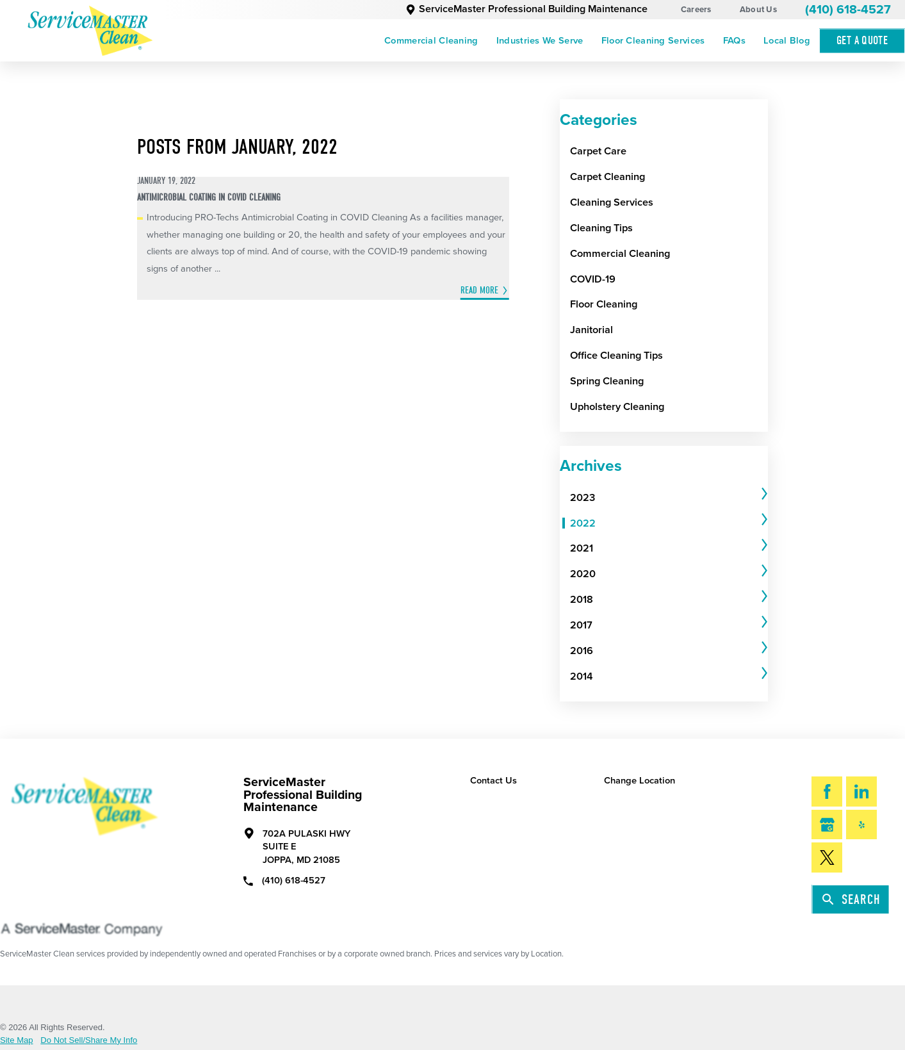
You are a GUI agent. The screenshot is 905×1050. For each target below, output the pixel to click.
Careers (696, 9)
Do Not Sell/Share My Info (88, 1040)
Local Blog (786, 40)
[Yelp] (861, 825)
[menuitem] (431, 40)
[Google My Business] (826, 825)
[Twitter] (826, 857)
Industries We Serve (539, 40)
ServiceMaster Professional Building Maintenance (526, 9)
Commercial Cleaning (431, 40)
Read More (479, 290)
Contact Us (493, 780)
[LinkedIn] (861, 791)
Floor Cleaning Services (653, 40)
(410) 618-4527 (848, 9)
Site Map (16, 1040)
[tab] (669, 498)
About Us (758, 9)
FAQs (734, 40)
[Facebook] (826, 791)
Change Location (639, 780)
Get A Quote (862, 40)
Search (851, 899)
